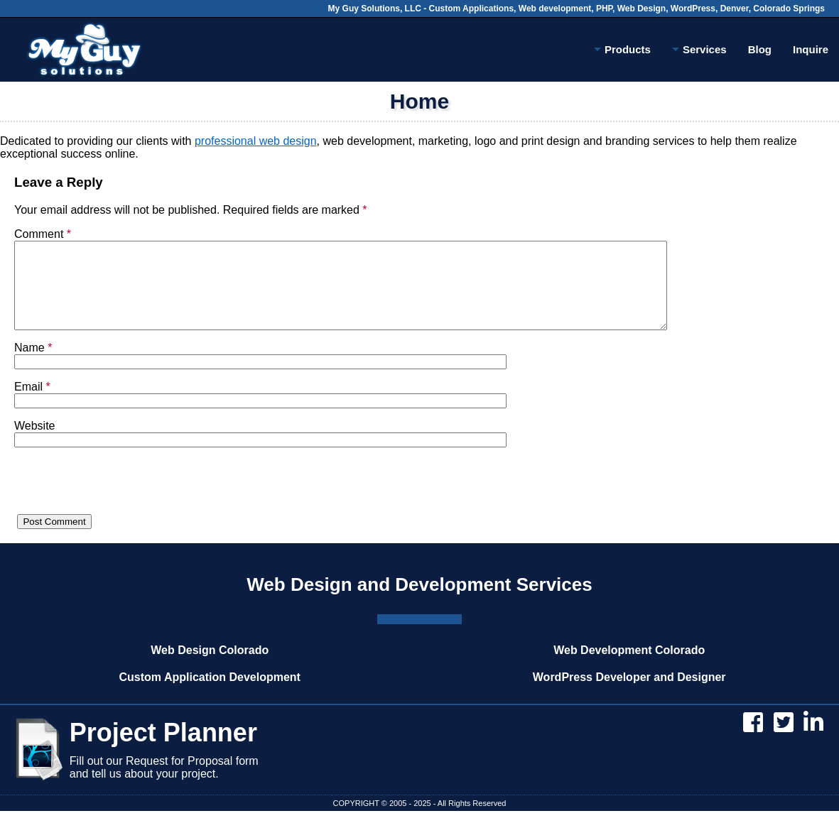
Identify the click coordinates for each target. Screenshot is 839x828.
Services (699, 51)
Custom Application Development (210, 694)
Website (34, 443)
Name (33, 365)
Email (32, 404)
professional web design (256, 141)
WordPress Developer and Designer (629, 694)
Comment (42, 234)
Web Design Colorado (210, 667)
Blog (760, 49)
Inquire (810, 49)
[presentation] (122, 503)
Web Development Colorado (629, 667)
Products (622, 51)
